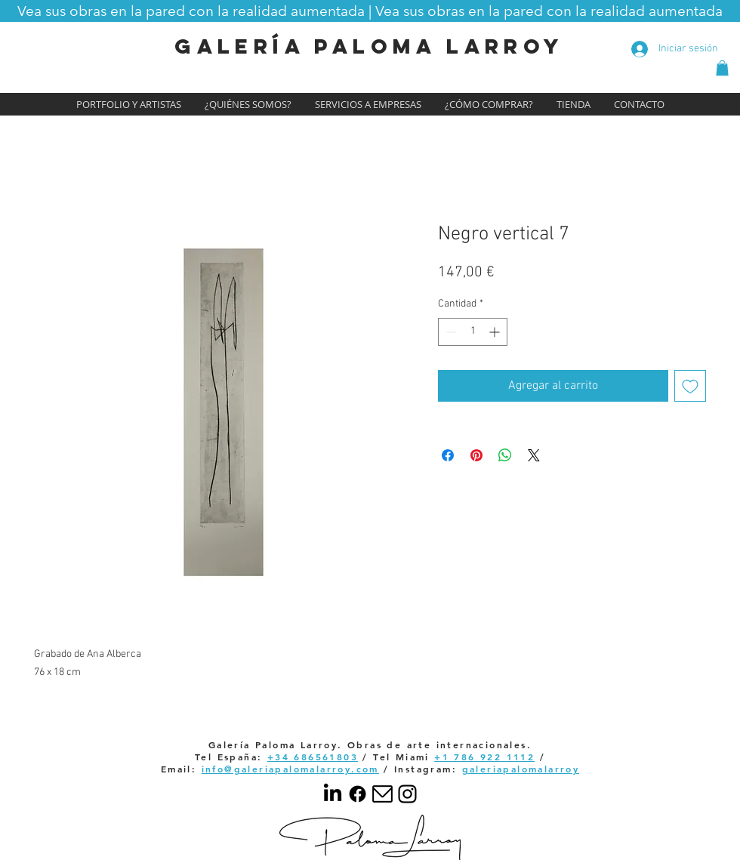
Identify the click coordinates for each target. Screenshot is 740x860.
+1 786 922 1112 (484, 757)
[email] (382, 794)
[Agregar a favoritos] (690, 386)
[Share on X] (534, 455)
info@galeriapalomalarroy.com (290, 769)
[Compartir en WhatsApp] (505, 455)
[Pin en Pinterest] (476, 455)
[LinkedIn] (333, 794)
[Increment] (495, 332)
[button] (370, 11)
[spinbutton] (472, 332)
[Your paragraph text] (407, 794)
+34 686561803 (312, 757)
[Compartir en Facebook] (448, 455)
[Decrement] (449, 332)
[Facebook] (357, 794)
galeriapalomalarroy (521, 769)
